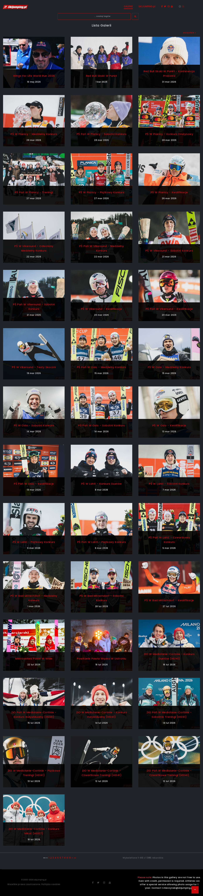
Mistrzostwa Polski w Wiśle (34, 658)
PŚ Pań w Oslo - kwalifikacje (34, 484)
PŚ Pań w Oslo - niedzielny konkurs (101, 367)
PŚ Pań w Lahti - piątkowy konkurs (101, 542)
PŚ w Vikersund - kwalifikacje (101, 309)
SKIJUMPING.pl (147, 6)
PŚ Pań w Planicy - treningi (34, 192)
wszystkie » (189, 32)
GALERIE (128, 6)
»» (75, 857)
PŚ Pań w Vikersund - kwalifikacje (169, 309)
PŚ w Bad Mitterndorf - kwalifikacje (169, 600)
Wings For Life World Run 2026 (34, 76)
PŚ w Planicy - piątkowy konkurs (101, 192)
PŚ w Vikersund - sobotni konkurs (169, 250)
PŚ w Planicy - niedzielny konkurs (34, 134)
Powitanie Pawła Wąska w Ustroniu (101, 658)
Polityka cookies (50, 884)
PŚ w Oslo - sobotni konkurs (34, 425)
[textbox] (94, 16)
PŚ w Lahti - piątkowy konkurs (34, 542)
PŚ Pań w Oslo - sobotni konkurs (101, 425)
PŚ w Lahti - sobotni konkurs (169, 484)
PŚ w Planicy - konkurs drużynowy (169, 134)
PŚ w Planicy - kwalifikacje (169, 192)
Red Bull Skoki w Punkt (101, 76)
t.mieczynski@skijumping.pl (177, 887)
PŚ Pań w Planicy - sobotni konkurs (101, 134)
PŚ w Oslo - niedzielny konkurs (169, 367)
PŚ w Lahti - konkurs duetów (101, 484)
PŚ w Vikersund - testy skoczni (34, 367)
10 (70, 857)
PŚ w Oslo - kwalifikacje (169, 425)
